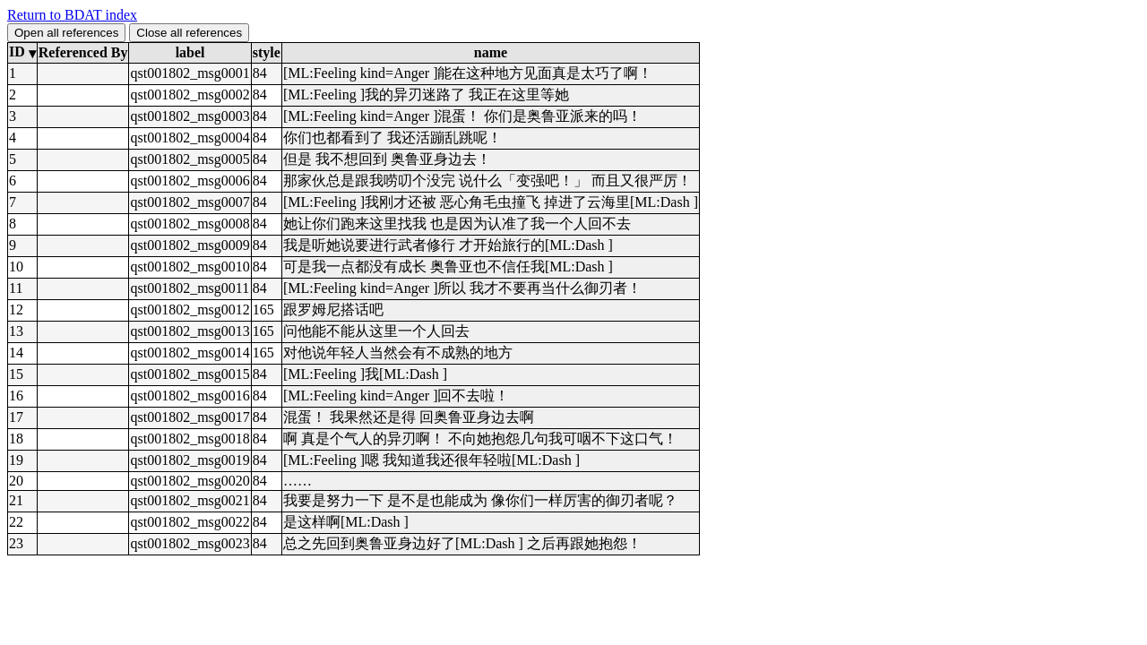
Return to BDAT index (72, 14)
